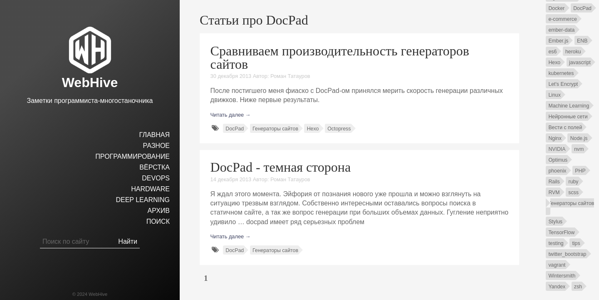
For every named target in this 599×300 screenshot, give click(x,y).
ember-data (561, 30)
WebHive (90, 82)
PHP (580, 171)
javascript (580, 62)
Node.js (579, 138)
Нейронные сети (567, 117)
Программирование (132, 156)
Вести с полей (565, 127)
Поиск (158, 221)
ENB (582, 41)
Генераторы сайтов (275, 129)
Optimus (557, 160)
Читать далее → (230, 115)
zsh (578, 287)
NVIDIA (556, 149)
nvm (579, 149)
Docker (556, 8)
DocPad (234, 129)
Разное (156, 145)
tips (576, 243)
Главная (154, 134)
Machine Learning (568, 106)
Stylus (555, 222)
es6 (552, 52)
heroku (573, 52)
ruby (574, 182)
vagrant (556, 265)
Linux (554, 95)
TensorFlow (561, 232)
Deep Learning (143, 199)
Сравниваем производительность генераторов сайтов (339, 57)
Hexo (313, 129)
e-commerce (562, 19)
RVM (553, 192)
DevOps (156, 178)
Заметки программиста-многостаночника (90, 100)
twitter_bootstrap (567, 254)
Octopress (339, 129)
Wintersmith (561, 276)
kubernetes (561, 73)
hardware (150, 188)
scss (573, 192)
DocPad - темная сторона (280, 167)
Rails (553, 182)
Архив (159, 210)
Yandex (556, 287)
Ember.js (558, 41)
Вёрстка (154, 167)
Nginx (554, 138)
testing (555, 243)
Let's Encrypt (563, 84)
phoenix (557, 171)
